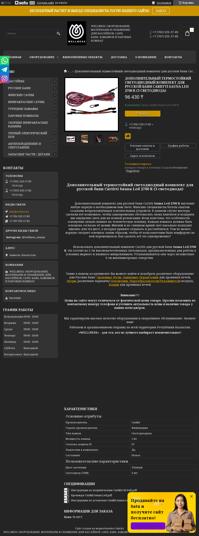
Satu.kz (119, 528)
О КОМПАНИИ (145, 57)
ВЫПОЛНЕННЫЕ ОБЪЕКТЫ (83, 57)
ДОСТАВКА (119, 57)
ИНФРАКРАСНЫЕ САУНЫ (26, 102)
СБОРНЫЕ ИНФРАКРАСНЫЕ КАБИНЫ (28, 124)
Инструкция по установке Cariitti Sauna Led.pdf (102, 500)
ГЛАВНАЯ (14, 57)
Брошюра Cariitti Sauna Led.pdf (91, 495)
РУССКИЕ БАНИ (19, 88)
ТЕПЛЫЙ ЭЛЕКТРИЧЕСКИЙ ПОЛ (27, 135)
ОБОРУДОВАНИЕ (41, 57)
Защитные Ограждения (140, 277)
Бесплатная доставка (128, 136)
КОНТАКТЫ (173, 57)
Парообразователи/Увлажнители (155, 281)
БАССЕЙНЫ (16, 81)
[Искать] (58, 33)
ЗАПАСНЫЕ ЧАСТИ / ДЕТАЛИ (29, 154)
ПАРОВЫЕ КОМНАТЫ (23, 116)
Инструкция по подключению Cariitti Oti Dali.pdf (104, 490)
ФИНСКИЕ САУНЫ (21, 95)
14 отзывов (164, 2)
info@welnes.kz (19, 211)
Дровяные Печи (108, 277)
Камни (114, 284)
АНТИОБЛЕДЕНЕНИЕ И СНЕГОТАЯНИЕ (24, 145)
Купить (144, 113)
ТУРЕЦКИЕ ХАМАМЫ (23, 109)
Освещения (119, 281)
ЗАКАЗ (161, 11)
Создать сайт (45, 2)
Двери (71, 281)
